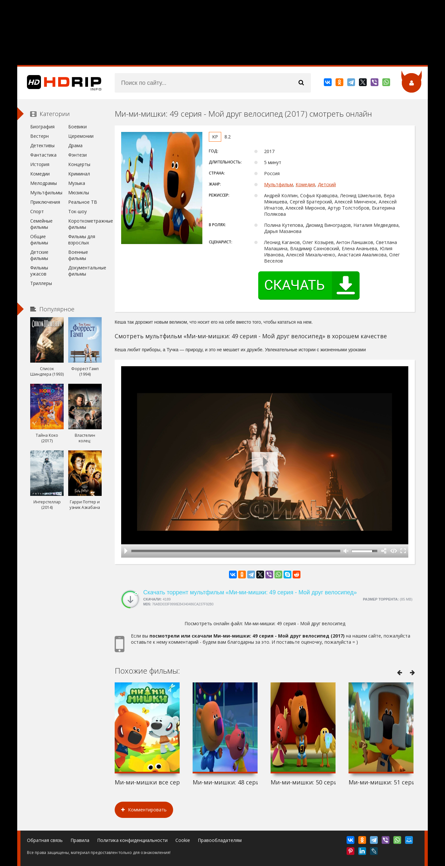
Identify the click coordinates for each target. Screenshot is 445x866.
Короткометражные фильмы (85, 224)
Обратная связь (45, 840)
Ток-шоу (77, 211)
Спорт (37, 211)
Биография (42, 126)
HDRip (59, 83)
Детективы (42, 145)
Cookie (182, 840)
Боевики (77, 126)
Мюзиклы (78, 192)
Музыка (76, 183)
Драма (75, 145)
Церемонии (81, 136)
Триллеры (41, 283)
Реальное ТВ (82, 202)
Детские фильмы (39, 255)
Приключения (45, 202)
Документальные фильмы (85, 271)
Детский (327, 184)
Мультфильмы (46, 192)
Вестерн (39, 136)
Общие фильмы (39, 239)
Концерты (79, 164)
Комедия (305, 184)
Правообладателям (220, 840)
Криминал (79, 174)
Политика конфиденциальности (132, 840)
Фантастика (43, 155)
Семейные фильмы (41, 224)
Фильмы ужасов (39, 271)
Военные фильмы (78, 255)
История (39, 164)
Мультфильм (278, 184)
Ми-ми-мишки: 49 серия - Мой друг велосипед (294, 623)
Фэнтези (77, 155)
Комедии (40, 174)
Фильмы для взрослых (81, 239)
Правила (79, 840)
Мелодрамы (43, 183)
